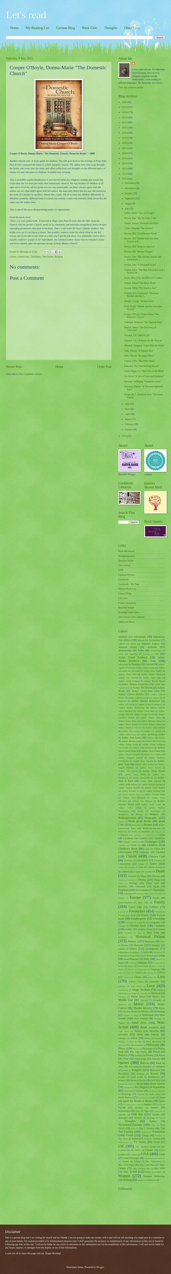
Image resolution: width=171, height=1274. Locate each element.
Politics (122, 1055)
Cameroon (149, 835)
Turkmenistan (123, 1142)
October (129, 193)
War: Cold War (146, 1165)
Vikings (137, 1161)
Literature (154, 981)
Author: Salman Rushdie (129, 788)
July (127, 208)
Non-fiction (47, 256)
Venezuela (161, 1158)
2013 (124, 168)
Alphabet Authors (150, 643)
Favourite (122, 912)
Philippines (138, 1045)
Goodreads (123, 579)
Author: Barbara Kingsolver (135, 684)
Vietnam (125, 1161)
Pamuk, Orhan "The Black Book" (140, 283)
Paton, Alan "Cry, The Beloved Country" (143, 278)
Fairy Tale (143, 902)
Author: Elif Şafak (126, 704)
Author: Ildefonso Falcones (130, 728)
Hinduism (122, 937)
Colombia (128, 860)
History (132, 941)
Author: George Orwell (144, 714)
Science (122, 1080)
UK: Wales (136, 1150)
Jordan (131, 963)
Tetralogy (151, 1118)
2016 (124, 153)
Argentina (133, 654)
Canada (161, 835)
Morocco (122, 1004)
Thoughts (110, 28)
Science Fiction (138, 1080)
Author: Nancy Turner (150, 768)
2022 (124, 122)
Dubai (120, 883)
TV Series (140, 1142)
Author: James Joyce (127, 734)
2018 (124, 143)
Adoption (122, 637)
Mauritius (144, 993)
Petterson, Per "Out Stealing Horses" (141, 366)
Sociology (126, 1094)
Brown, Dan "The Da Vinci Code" (140, 218)
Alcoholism (154, 640)
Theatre (162, 1118)
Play (132, 1052)
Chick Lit (136, 845)
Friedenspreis (138, 918)
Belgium (154, 814)
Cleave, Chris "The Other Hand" (139, 361)
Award (140, 811)
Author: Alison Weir (127, 674)
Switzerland (124, 1111)
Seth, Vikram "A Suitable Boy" (139, 350)
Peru (128, 1045)
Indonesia (157, 952)
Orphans (155, 1034)
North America (149, 1027)
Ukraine (149, 1150)
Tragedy (145, 1132)
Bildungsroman (127, 817)
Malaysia (161, 990)
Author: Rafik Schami (127, 784)
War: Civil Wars (126, 1165)
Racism (144, 1063)
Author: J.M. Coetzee (130, 731)
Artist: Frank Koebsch (133, 657)
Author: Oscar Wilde (135, 774)
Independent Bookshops (128, 952)
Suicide (121, 1107)
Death (160, 871)
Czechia (148, 872)
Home (14, 28)
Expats (156, 898)
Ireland (150, 955)
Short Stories (157, 1083)
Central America (131, 842)
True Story (123, 1139)
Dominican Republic (126, 880)
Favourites (137, 911)
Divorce (156, 876)
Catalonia (143, 838)
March (128, 419)
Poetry (144, 1052)
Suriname (139, 1108)
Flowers (121, 915)
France (145, 915)
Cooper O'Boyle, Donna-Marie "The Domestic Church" (141, 316)
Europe (135, 897)
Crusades (131, 867)
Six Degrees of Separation (150, 1087)
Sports (162, 1101)
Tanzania (122, 1114)
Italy (146, 959)
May (127, 409)
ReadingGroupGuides (128, 612)
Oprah (140, 1034)
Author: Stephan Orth (155, 791)
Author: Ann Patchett (128, 678)
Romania (140, 1074)
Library (137, 977)
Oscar (134, 1038)
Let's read (26, 15)
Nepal (136, 1015)
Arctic (121, 654)
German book (138, 925)
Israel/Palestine (131, 959)
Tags (146, 1111)
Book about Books (140, 821)
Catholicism (23, 256)
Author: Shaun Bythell (155, 788)
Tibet (153, 1125)
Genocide (141, 922)
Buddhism (145, 831)
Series (139, 1083)
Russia (154, 1073)
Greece (161, 929)
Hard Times (153, 932)
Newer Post (14, 366)
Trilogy (145, 1135)
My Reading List (37, 28)
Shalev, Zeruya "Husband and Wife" (141, 223)
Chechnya (122, 845)
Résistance (155, 1070)
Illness (133, 948)
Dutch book (152, 883)
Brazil (134, 831)
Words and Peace (126, 622)
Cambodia (137, 835)
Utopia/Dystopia (131, 1158)
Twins (157, 1142)
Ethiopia (121, 898)
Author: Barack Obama (154, 681)
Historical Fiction (150, 936)
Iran (133, 956)
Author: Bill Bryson (142, 687)
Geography (155, 922)
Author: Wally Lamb (151, 804)
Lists (161, 976)
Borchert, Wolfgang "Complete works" (142, 381)
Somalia (140, 1094)
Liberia (126, 977)
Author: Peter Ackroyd (150, 781)
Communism (124, 864)
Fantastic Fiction (126, 575)
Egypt (156, 886)
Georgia (121, 926)
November (130, 188)
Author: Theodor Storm (131, 795)
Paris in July (135, 1041)
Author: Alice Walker (153, 671)
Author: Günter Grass (150, 718)
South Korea (143, 1098)
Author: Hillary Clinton (151, 724)
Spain (162, 1097)
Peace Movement (153, 1041)
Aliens (133, 644)
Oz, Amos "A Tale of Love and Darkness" (144, 376)
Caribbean (128, 838)
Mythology (159, 1011)
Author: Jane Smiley (156, 738)
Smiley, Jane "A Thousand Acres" (140, 264)
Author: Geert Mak (145, 711)
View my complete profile (130, 87)
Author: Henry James (127, 721)
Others (147, 1038)
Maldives (125, 993)
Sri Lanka (126, 1104)
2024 (124, 112)
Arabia (141, 650)
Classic (131, 856)
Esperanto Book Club (144, 894)
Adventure (140, 636)
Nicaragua (158, 1019)
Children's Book (127, 848)
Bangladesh (123, 814)
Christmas (144, 852)
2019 (124, 138)
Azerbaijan (155, 811)
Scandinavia (153, 1077)
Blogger (100, 1267)
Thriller (153, 1121)
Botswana (122, 831)
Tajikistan (158, 1111)
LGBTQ (161, 972)
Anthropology (125, 650)
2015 (124, 158)
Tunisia (147, 1139)
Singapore (128, 1087)
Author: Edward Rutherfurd (145, 701)
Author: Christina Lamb (138, 698)
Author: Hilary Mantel (128, 724)
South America (125, 1097)
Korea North (142, 966)
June (127, 404)
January (129, 429)
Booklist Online (126, 560)
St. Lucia (137, 1104)
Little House (136, 986)
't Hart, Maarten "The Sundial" (138, 228)
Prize (126, 1058)
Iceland (121, 949)
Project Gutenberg (127, 603)
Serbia (130, 1084)
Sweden (154, 1107)
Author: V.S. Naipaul (142, 801)
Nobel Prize (138, 1022)
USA (145, 1154)
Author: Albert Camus (145, 668)
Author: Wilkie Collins (130, 808)
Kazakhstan (157, 963)
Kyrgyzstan (142, 969)
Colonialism (142, 860)
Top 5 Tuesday (146, 1128)
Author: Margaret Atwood (130, 758)
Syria (137, 1111)
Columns (158, 860)
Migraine (144, 1000)
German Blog (65, 28)
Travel (129, 1135)
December (130, 183)
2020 (124, 133)
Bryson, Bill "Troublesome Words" (141, 233)
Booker (148, 824)
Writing (127, 1179)
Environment (142, 890)
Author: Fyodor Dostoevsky (131, 707)
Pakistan (158, 1038)
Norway (138, 1031)
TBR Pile (137, 1114)
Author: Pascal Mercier (142, 778)
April (128, 414)
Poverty (149, 1055)
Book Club (89, 28)
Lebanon (138, 973)
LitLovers (123, 598)
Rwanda (121, 1077)
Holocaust (149, 941)
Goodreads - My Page (128, 584)
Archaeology (156, 650)
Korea (130, 966)
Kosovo (121, 969)
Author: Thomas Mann (155, 794)
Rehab (125, 1070)
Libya (150, 977)
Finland (158, 912)
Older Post (104, 366)
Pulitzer (156, 1058)
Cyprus (138, 872)
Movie (139, 1004)
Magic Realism (141, 989)
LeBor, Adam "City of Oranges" (139, 213)
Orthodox (122, 1038)
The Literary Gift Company (131, 617)
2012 (124, 173)
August (128, 203)
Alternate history (127, 647)
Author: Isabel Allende (155, 728)
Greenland (128, 933)
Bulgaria (158, 832)
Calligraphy (123, 835)
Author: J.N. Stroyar (153, 731)
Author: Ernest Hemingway (150, 704)
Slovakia (151, 1091)
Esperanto (128, 893)
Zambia (141, 1180)
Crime (153, 863)
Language (155, 969)
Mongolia (157, 1000)
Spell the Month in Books (138, 1101)
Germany (159, 925)
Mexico (156, 996)
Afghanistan (159, 637)
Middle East (125, 1000)
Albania (141, 640)
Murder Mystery (143, 1008)
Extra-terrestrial (125, 902)
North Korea (123, 1031)
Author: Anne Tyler (152, 678)
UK (121, 1146)
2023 (124, 117)
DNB (120, 570)
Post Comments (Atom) (30, 374)
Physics (136, 1049)
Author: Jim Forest (153, 741)
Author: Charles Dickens (131, 694)
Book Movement (126, 551)
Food (132, 915)
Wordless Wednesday (154, 1176)
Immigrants (152, 948)
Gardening (130, 922)
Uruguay (133, 1154)
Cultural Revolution (156, 867)
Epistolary (159, 890)
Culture (125, 871)
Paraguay (121, 1042)
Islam (162, 955)
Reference (147, 1066)
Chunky (160, 852)
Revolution (123, 1073)
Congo (141, 864)
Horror (124, 945)
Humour (138, 945)
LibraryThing (124, 593)
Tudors (135, 1138)
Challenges (151, 841)
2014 (124, 163)
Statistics (148, 1104)
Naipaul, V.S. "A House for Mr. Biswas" (143, 340)
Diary (143, 876)
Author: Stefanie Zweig (132, 791)
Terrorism (138, 1118)
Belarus (139, 814)
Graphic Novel (145, 929)
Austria (149, 664)
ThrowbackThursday (130, 1124)
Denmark (132, 876)
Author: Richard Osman (151, 784)
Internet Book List (127, 589)
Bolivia (121, 821)
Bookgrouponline (126, 556)
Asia (152, 660)
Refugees (160, 1066)
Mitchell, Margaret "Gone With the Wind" (144, 345)
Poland (156, 1052)
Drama (142, 879)
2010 (124, 436)
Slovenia (161, 1091)
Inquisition (123, 956)
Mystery (145, 1011)
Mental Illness (138, 996)
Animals (152, 647)
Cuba (141, 867)
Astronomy (123, 664)
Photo (121, 1048)
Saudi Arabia (136, 1077)
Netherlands (148, 1015)
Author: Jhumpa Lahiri (131, 741)
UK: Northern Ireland (146, 1147)
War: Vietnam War (141, 1168)
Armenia (146, 654)
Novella (153, 1031)
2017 (124, 148)
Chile (147, 849)
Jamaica (159, 959)
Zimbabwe (151, 1180)
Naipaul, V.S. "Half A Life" (137, 335)
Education (140, 886)
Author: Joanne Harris (128, 744)
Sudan (160, 1104)
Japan (121, 962)
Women (124, 1176)
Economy (122, 886)
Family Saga (135, 907)
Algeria (121, 644)
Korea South (157, 966)
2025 (124, 107)
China (157, 849)
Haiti (139, 933)
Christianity (35, 256)
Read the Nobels (126, 607)
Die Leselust (124, 565)
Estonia (159, 894)
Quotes (123, 1062)
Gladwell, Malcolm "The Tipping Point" (143, 322)
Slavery (139, 1091)
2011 (124, 178)
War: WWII (130, 1171)
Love (151, 986)
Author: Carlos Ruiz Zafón (146, 691)
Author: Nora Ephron (128, 771)
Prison (162, 1055)
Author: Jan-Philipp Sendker (152, 734)
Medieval (155, 993)
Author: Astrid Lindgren (129, 681)
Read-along (134, 1066)
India (145, 952)
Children (152, 845)
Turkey (156, 1138)
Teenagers (123, 1118)
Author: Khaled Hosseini (129, 754)
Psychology (140, 1058)
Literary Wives (136, 981)
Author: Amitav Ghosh (151, 674)
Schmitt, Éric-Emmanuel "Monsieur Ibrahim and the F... (141, 294)
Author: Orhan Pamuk (154, 771)
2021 (124, 127)
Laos (120, 973)
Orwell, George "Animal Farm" (139, 301)
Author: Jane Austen (131, 737)
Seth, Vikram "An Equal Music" (139, 355)
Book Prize (136, 825)
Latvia (128, 973)
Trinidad (158, 1135)
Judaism (142, 962)
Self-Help (155, 1080)
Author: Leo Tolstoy (153, 754)
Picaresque (147, 1048)
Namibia (126, 1015)
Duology (133, 883)
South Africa (154, 1094)
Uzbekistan (149, 1158)
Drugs (157, 880)
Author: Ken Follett (150, 751)
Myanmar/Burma (130, 1011)
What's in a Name (153, 1172)
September (130, 198)
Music (162, 1008)
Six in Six (128, 1091)
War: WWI (159, 1168)
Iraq (141, 956)
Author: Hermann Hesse (151, 721)
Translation (158, 1131)
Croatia (121, 867)
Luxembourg (123, 990)
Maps (134, 993)
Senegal (121, 1084)
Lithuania (122, 986)
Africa (127, 640)
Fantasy (153, 906)
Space (153, 1097)
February (129, 424)
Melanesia (122, 997)
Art (157, 653)
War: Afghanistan (153, 1161)
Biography (151, 817)
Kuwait (131, 969)
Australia (136, 664)
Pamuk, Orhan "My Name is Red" (140, 288)
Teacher (155, 1114)
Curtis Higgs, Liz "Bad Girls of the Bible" (144, 371)
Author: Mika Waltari (144, 764)
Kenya (121, 966)
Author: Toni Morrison (134, 798)
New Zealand (141, 1018)
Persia (120, 1045)
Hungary (156, 945)
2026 (124, 102)
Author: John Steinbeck (143, 748)
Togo (133, 1128)
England (123, 890)
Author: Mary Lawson (143, 761)
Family (159, 902)
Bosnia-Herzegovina (152, 828)
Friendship (159, 918)
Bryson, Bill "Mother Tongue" (138, 251)
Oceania (123, 1034)
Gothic (129, 929)
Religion (59, 256)
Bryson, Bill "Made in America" (139, 246)
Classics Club (157, 856)
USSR (162, 1154)
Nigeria (121, 1023)
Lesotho (150, 973)
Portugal (138, 1055)
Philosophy (152, 1044)
